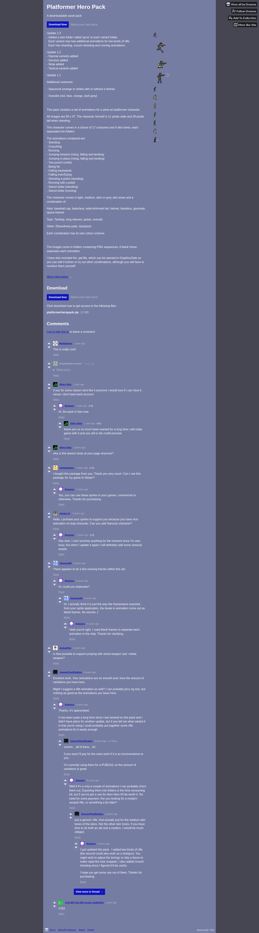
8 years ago (79, 563)
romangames (66, 467)
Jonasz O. (64, 513)
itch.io (52, 929)
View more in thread (88, 891)
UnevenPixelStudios (70, 672)
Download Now (58, 24)
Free (212, 929)
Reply (56, 354)
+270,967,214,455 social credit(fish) (84, 902)
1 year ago (79, 343)
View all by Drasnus (67, 929)
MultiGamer (65, 343)
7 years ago (82, 467)
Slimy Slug (65, 384)
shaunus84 (65, 563)
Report (82, 929)
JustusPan (65, 648)
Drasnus (69, 405)
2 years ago (79, 447)
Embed (90, 929)
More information (59, 276)
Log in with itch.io (58, 331)
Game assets (202, 929)
